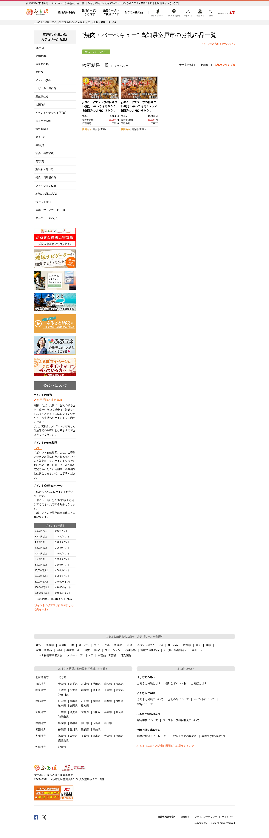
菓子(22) (40, 136)
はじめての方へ (156, 12)
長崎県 (85, 735)
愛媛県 (85, 729)
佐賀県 (74, 735)
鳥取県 (62, 723)
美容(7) (39, 161)
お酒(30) (40, 104)
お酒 (129, 645)
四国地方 (86, 129)
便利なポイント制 (175, 683)
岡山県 (85, 723)
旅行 (38, 645)
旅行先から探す (67, 12)
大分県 (108, 735)
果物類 (50, 645)
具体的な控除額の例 (213, 736)
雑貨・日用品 (92, 650)
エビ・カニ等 (102, 645)
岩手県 (74, 683)
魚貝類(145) (42, 64)
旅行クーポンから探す (90, 12)
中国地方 (40, 723)
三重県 (62, 712)
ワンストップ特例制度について (181, 720)
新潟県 (62, 701)
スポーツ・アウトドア (80, 655)
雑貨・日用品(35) (45, 177)
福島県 (119, 683)
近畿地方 (40, 712)
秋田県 (97, 683)
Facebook (36, 817)
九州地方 (40, 735)
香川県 (74, 729)
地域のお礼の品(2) (46, 193)
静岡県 (74, 705)
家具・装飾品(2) (44, 153)
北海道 (62, 677)
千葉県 (108, 690)
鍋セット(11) (43, 201)
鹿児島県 (63, 740)
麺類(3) (39, 145)
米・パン (84, 645)
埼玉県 (97, 690)
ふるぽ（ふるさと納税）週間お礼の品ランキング (165, 745)
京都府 (85, 712)
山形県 (108, 683)
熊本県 (97, 735)
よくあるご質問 (173, 12)
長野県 (119, 701)
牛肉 (95, 22)
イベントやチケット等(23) (50, 112)
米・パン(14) (43, 80)
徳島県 (62, 729)
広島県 (97, 723)
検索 (210, 12)
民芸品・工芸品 (107, 655)
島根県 (74, 723)
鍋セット (197, 650)
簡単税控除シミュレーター (152, 736)
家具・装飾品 (44, 650)
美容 (59, 650)
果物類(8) (41, 56)
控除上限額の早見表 (185, 736)
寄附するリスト (200, 12)
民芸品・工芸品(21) (46, 217)
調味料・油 (73, 650)
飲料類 (187, 645)
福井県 (97, 701)
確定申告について (147, 720)
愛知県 (85, 705)
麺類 (208, 645)
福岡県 (62, 735)
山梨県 (108, 701)
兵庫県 (108, 712)
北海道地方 (42, 677)
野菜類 (118, 645)
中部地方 (40, 701)
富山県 (74, 701)
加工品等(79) (43, 120)
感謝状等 (130, 650)
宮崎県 (119, 735)
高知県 (96, 129)
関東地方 (40, 690)
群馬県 (85, 690)
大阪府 (97, 712)
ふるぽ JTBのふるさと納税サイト (37, 12)
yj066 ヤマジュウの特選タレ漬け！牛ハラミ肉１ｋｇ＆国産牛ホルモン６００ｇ (139, 106)
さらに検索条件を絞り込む (217, 43)
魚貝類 (63, 645)
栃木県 (74, 690)
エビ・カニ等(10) (45, 88)
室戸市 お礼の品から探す (71, 22)
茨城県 (62, 690)
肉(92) (39, 72)
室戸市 (166, 35)
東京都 (119, 690)
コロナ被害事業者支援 (49, 655)
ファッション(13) (45, 185)
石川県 (85, 701)
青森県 (62, 683)
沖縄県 (62, 746)
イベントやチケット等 (150, 645)
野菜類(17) (41, 96)
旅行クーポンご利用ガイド (111, 12)
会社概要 (185, 816)
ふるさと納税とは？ (149, 683)
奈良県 (119, 712)
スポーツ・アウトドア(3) (50, 209)
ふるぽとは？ (199, 683)
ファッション (112, 650)
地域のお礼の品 (149, 650)
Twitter (44, 817)
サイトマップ (228, 816)
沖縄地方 (40, 746)
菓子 (198, 645)
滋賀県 (74, 712)
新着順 (204, 64)
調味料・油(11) (44, 169)
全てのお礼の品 (133, 12)
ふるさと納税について (150, 699)
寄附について (145, 704)
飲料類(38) (41, 128)
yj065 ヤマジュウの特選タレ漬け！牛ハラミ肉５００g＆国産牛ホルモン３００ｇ (100, 106)
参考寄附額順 (187, 64)
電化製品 (126, 655)
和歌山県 (63, 716)
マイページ (188, 12)
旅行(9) (39, 47)
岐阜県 (62, 705)
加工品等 (173, 645)
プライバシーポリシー (206, 816)
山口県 (108, 723)
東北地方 (40, 683)
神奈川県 (63, 694)
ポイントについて (204, 699)
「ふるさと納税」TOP (45, 22)
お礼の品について (178, 699)
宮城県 (85, 683)
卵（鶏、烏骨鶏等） (175, 650)
